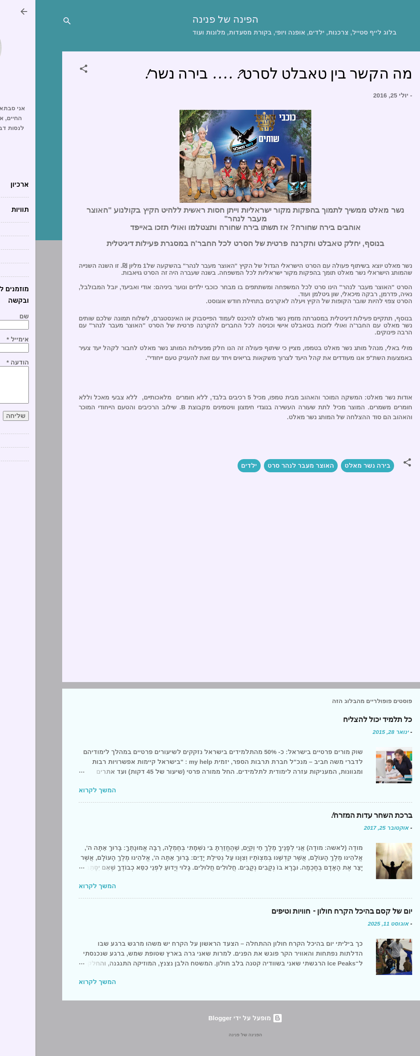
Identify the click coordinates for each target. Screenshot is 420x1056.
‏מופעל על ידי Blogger (210, 1017)
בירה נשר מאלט (332, 465)
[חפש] (32, 22)
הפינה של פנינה (190, 19)
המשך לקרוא (62, 790)
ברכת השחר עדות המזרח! (336, 815)
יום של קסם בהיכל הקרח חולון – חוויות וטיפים (306, 911)
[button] (48, 70)
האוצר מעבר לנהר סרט (265, 465)
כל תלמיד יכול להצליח (342, 720)
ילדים (214, 465)
